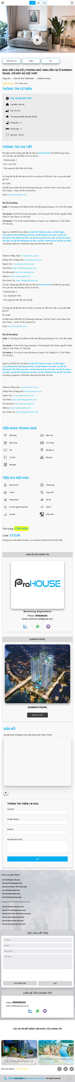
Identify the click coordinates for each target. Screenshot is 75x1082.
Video (31, 61)
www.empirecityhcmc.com (23, 264)
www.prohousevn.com (33, 260)
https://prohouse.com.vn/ (35, 1078)
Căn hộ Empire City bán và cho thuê (55, 1061)
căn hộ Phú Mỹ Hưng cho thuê (23, 241)
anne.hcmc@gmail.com (17, 195)
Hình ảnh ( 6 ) (11, 61)
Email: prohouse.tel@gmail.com (37, 619)
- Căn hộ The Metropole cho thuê (13, 910)
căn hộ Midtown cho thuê (45, 235)
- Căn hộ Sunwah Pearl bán (11, 897)
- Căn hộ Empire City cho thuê (12, 907)
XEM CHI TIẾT (37, 715)
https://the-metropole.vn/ (24, 272)
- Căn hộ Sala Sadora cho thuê (12, 917)
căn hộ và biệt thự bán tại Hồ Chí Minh (54, 241)
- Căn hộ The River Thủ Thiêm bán (14, 887)
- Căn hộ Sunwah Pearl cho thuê (13, 924)
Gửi (37, 859)
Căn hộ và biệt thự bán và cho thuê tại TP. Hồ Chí (19, 1060)
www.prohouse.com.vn (30, 256)
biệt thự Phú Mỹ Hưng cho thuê (20, 235)
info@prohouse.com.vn (20, 1006)
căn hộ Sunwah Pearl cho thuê (42, 238)
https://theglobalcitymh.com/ (27, 280)
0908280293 (19, 1002)
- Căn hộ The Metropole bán (11, 883)
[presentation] (21, 975)
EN (38, 3)
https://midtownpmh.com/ (21, 276)
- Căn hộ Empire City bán (10, 880)
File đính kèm (20, 983)
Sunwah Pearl (44, 285)
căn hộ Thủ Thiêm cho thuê (39, 232)
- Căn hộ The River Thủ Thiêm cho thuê (16, 914)
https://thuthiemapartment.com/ (24, 268)
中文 (44, 3)
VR (50, 61)
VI (32, 3)
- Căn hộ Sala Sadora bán (10, 894)
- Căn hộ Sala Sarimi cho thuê (12, 921)
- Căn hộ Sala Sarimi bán (10, 890)
